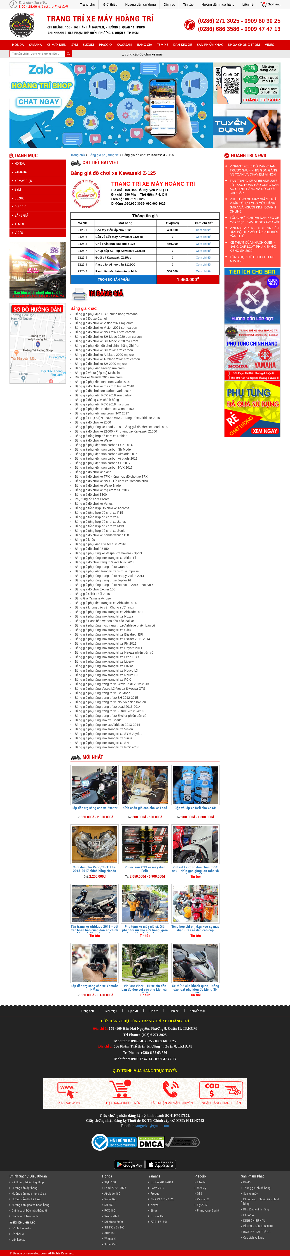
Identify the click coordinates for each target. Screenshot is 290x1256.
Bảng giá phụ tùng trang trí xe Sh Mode (102, 693)
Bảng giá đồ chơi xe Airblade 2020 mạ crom (105, 354)
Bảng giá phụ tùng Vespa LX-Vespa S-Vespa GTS (110, 688)
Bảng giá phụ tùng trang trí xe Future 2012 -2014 (109, 711)
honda (18, 44)
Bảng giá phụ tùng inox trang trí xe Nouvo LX (106, 670)
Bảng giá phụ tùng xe (104, 155)
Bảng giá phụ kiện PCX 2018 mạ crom (102, 404)
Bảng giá (144, 44)
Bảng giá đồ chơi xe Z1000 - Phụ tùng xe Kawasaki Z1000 (116, 431)
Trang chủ (87, 4)
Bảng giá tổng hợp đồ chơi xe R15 (99, 512)
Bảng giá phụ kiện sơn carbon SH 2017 (102, 463)
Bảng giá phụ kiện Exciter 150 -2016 (100, 544)
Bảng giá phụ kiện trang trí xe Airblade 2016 (106, 603)
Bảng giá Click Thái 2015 (92, 594)
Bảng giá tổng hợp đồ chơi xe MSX (99, 526)
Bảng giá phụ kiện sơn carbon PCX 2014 (104, 445)
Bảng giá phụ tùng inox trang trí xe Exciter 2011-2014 (112, 639)
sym (74, 44)
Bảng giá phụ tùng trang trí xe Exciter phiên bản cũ (110, 715)
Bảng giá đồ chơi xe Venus (93, 503)
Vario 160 (110, 1199)
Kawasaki (124, 44)
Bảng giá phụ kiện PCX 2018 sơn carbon (104, 395)
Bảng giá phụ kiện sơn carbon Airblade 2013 (106, 458)
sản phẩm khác (210, 44)
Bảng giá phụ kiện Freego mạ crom (100, 368)
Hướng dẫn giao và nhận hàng (30, 1205)
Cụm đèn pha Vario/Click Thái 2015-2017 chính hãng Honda (94, 869)
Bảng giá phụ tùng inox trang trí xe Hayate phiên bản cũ (114, 652)
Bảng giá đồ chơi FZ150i (92, 549)
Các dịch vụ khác (253, 1237)
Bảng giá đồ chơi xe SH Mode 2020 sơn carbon (108, 336)
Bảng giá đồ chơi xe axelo (93, 472)
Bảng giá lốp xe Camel (91, 318)
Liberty (201, 1182)
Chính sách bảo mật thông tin (30, 1210)
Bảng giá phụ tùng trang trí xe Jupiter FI (103, 580)
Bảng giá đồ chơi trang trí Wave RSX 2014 (105, 562)
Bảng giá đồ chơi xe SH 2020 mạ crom (102, 363)
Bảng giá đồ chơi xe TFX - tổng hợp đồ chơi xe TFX (111, 476)
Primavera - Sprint (208, 1210)
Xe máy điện (56, 44)
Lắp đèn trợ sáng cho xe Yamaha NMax (95, 988)
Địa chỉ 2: (105, 1046)
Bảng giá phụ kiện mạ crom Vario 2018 (102, 382)
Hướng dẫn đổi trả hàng (26, 1199)
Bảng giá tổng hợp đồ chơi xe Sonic (100, 530)
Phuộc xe (249, 1215)
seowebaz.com (36, 1253)
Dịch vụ (169, 4)
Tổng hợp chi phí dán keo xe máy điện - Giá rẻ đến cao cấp (195, 928)
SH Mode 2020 (113, 1222)
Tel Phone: (132, 1035)
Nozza (155, 1205)
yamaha (35, 44)
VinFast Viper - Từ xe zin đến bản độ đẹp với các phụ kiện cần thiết (145, 989)
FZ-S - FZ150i (159, 1222)
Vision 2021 (111, 1216)
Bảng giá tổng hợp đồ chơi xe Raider (101, 436)
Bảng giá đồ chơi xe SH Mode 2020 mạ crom (106, 341)
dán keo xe (182, 44)
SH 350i (109, 1205)
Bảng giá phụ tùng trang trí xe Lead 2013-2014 (108, 706)
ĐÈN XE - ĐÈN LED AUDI (258, 1226)
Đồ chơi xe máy (21, 1228)
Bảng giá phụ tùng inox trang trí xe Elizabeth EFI (109, 634)
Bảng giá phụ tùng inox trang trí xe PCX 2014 (107, 747)
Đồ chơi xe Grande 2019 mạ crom (99, 377)
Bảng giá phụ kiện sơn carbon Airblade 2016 (106, 454)
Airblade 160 (112, 1193)
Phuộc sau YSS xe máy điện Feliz (145, 869)
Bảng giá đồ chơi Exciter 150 (95, 589)
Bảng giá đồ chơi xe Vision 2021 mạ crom (104, 323)
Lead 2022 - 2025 (115, 1188)
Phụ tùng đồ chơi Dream (92, 499)
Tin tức (188, 4)
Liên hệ (247, 4)
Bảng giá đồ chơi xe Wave (93, 440)
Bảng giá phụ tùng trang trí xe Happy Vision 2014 (109, 576)
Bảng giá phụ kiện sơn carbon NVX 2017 (104, 467)
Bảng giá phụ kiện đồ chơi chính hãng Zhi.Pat (107, 345)
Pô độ (246, 1182)
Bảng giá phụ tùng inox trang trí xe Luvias (104, 666)
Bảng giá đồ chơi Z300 (91, 494)
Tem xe (162, 44)
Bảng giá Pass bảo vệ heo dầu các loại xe (104, 621)
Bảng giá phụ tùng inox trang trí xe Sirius (103, 738)
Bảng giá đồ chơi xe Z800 (93, 422)
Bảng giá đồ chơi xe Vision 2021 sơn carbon (106, 327)
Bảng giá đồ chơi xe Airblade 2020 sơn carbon (107, 359)
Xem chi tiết (203, 230)
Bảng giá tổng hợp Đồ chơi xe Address (102, 508)
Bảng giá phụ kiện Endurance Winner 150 (104, 409)
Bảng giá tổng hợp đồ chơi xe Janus (100, 521)
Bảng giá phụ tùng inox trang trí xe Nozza (104, 616)
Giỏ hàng (274, 4)
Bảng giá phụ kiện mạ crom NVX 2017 (102, 413)
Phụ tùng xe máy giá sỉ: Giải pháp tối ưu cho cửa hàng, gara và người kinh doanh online (145, 930)
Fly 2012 (202, 1205)
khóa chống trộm (244, 44)
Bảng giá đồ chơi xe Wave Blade (98, 485)
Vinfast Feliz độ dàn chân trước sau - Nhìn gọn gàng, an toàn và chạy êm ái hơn (195, 871)
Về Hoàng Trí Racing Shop (28, 1182)
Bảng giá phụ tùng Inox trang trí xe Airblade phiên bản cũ (115, 625)
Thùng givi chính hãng (257, 1188)
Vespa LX (203, 1199)
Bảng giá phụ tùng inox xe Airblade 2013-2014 (107, 724)
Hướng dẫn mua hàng (217, 4)
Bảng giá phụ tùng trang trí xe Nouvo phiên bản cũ (110, 702)
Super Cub (110, 1244)
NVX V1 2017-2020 (162, 1199)
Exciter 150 (157, 1216)
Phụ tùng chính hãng (256, 1209)
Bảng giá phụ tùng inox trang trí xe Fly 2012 (105, 643)
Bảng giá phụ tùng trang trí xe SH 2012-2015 (106, 697)
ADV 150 (109, 1233)
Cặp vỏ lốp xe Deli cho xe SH (195, 808)
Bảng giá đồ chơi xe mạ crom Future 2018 (104, 386)
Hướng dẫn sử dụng (140, 4)
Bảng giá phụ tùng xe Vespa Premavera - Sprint (108, 553)
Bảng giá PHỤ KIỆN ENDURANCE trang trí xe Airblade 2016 (117, 418)
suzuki (88, 44)
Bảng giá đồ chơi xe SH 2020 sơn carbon (104, 350)
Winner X (110, 1238)
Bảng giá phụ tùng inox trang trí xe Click (103, 630)
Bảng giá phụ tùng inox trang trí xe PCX (103, 679)
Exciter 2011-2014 (162, 1182)
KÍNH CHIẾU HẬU (254, 1220)
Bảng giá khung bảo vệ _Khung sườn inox (104, 607)
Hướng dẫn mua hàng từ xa (29, 1193)
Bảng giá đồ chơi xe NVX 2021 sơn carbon (105, 332)
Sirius (154, 1210)
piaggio (105, 44)
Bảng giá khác (85, 539)
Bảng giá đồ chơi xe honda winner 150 (102, 535)
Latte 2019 (157, 1188)
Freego (155, 1193)
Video (269, 44)
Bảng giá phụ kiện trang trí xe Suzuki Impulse (107, 571)
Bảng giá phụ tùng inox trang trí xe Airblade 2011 (109, 612)
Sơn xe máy (250, 1193)
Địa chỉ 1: (100, 1028)
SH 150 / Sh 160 (114, 1227)
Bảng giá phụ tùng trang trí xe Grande (101, 567)
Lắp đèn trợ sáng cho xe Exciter (94, 808)
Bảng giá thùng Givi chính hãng (97, 400)
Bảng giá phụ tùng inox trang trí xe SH (102, 743)
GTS (199, 1193)
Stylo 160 (110, 1182)
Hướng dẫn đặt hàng (24, 1188)
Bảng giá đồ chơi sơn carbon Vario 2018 (103, 391)
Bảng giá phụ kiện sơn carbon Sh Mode (103, 449)
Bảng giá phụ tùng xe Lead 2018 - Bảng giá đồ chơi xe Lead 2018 (121, 427)
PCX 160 (109, 1210)
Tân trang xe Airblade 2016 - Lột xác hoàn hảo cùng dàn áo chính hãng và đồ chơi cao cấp (94, 930)
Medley (201, 1188)
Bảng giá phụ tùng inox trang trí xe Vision (104, 729)
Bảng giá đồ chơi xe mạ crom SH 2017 (102, 490)
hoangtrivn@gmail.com (151, 1126)
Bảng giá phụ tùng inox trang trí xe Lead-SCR (107, 657)
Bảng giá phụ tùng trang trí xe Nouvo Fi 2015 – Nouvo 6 (114, 585)
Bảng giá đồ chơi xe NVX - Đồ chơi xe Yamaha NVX (111, 481)
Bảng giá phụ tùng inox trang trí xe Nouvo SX (106, 675)
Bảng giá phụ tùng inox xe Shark (98, 720)
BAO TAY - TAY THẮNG (256, 1232)
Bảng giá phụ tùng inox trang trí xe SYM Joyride (108, 734)
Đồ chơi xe (18, 1234)
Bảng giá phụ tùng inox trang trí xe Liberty (104, 661)
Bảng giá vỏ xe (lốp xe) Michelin (97, 373)
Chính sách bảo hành (25, 1216)
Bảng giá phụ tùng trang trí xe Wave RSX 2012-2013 (112, 684)
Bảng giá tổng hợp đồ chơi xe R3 (98, 517)
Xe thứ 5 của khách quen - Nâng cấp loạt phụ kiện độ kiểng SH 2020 (195, 989)
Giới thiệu (110, 4)
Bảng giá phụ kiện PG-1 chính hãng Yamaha (106, 314)
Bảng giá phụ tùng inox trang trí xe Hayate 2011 (108, 648)
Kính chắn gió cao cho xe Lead (145, 808)
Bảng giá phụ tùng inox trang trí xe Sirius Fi (105, 558)
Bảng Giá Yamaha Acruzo (93, 598)
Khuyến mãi (197, 1011)
